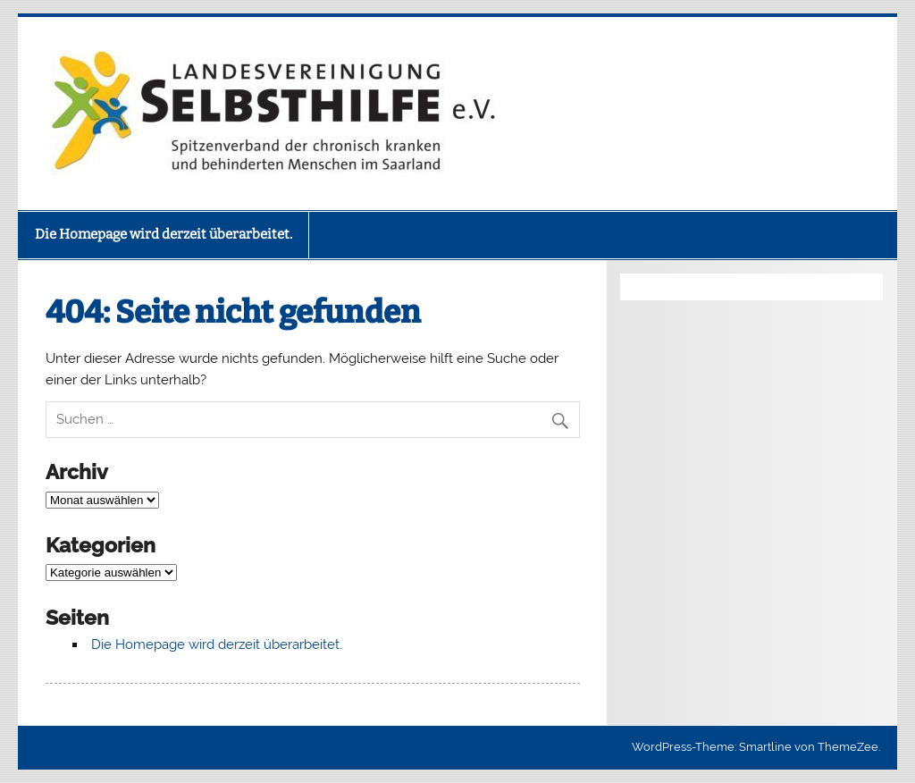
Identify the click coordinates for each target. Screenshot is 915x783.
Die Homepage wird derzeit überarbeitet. (163, 234)
